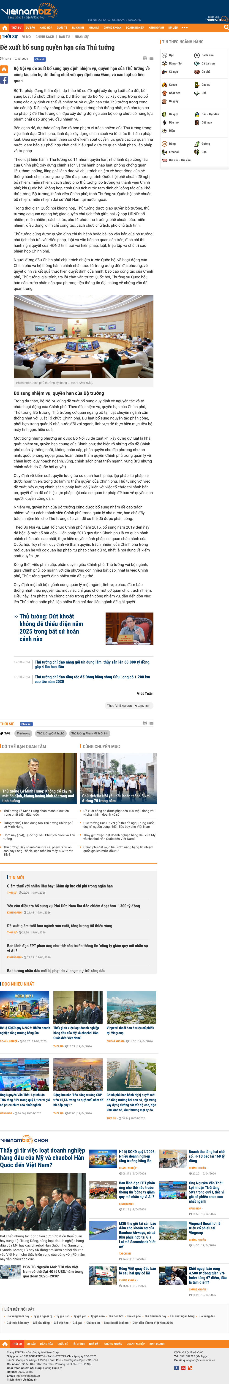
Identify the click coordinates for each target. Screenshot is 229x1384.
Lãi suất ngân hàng (182, 1316)
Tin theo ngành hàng (183, 41)
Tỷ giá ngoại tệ (42, 1316)
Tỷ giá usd (62, 1316)
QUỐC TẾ (62, 28)
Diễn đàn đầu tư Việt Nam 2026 (153, 1323)
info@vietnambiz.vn (28, 1375)
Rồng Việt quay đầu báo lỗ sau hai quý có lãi (137, 1271)
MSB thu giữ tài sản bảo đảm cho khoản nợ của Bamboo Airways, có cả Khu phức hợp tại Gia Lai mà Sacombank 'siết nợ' (137, 1235)
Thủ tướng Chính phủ (50, 733)
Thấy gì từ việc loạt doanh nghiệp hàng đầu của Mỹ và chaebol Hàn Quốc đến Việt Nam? (119, 837)
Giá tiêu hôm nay (155, 1316)
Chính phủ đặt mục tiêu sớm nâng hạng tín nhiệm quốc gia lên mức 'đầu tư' (118, 849)
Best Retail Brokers (116, 1323)
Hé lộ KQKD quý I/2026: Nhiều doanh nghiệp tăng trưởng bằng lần (25, 1030)
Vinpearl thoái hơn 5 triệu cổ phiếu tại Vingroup (130, 1030)
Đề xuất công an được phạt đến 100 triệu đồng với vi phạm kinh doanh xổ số (118, 813)
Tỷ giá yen (80, 1316)
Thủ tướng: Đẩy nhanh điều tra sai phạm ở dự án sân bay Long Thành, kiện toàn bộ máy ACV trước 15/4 (38, 851)
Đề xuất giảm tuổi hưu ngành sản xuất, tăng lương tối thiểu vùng (59, 926)
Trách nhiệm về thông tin (22, 1379)
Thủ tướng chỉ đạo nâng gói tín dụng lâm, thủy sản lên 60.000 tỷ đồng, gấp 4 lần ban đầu (92, 664)
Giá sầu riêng (41, 1323)
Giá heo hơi (116, 1316)
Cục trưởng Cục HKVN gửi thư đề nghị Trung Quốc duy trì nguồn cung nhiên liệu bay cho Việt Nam (118, 825)
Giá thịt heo (61, 1323)
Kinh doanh (14, 912)
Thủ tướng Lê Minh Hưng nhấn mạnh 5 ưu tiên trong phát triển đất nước (36, 813)
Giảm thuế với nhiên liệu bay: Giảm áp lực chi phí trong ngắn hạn (60, 886)
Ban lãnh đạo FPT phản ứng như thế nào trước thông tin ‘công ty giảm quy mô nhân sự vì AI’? (77, 948)
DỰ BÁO (30, 28)
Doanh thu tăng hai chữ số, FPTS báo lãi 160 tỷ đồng (207, 1156)
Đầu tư (64, 37)
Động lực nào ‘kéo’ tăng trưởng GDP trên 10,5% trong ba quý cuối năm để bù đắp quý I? (78, 1100)
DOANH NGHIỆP (135, 28)
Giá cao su (93, 1323)
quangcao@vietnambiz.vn (199, 1360)
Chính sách (44, 37)
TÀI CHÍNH (78, 28)
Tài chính (125, 1253)
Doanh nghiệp (8, 1041)
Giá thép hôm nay (18, 1323)
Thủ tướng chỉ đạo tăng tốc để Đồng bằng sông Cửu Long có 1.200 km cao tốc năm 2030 (92, 679)
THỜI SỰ (16, 28)
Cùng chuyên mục (101, 746)
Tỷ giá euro (97, 1316)
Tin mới (16, 877)
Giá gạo (77, 1323)
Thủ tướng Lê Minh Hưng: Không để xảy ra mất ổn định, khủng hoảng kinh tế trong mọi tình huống (38, 796)
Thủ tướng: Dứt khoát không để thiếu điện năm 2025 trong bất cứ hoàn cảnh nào (51, 628)
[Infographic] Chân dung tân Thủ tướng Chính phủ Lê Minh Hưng (38, 825)
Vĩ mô (26, 37)
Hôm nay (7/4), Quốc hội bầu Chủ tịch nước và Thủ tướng (39, 837)
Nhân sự (81, 37)
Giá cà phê (134, 1316)
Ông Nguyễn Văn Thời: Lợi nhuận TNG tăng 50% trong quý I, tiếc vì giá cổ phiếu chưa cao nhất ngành (25, 1100)
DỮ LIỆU (173, 28)
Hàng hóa (6, 1113)
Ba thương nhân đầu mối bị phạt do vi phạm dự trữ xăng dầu (56, 970)
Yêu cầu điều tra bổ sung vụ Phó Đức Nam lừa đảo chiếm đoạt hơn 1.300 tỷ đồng (73, 906)
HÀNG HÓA (46, 28)
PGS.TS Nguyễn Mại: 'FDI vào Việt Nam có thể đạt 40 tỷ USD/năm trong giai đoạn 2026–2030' (53, 1271)
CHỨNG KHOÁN (113, 28)
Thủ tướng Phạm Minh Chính (89, 733)
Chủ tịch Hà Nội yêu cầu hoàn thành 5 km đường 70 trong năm (116, 798)
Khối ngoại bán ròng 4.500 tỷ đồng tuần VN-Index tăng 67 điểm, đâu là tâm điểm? (208, 1275)
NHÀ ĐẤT (93, 28)
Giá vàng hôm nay (18, 1316)
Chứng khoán (115, 1041)
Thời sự (10, 36)
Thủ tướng (23, 733)
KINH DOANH (156, 28)
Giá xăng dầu (207, 1316)
